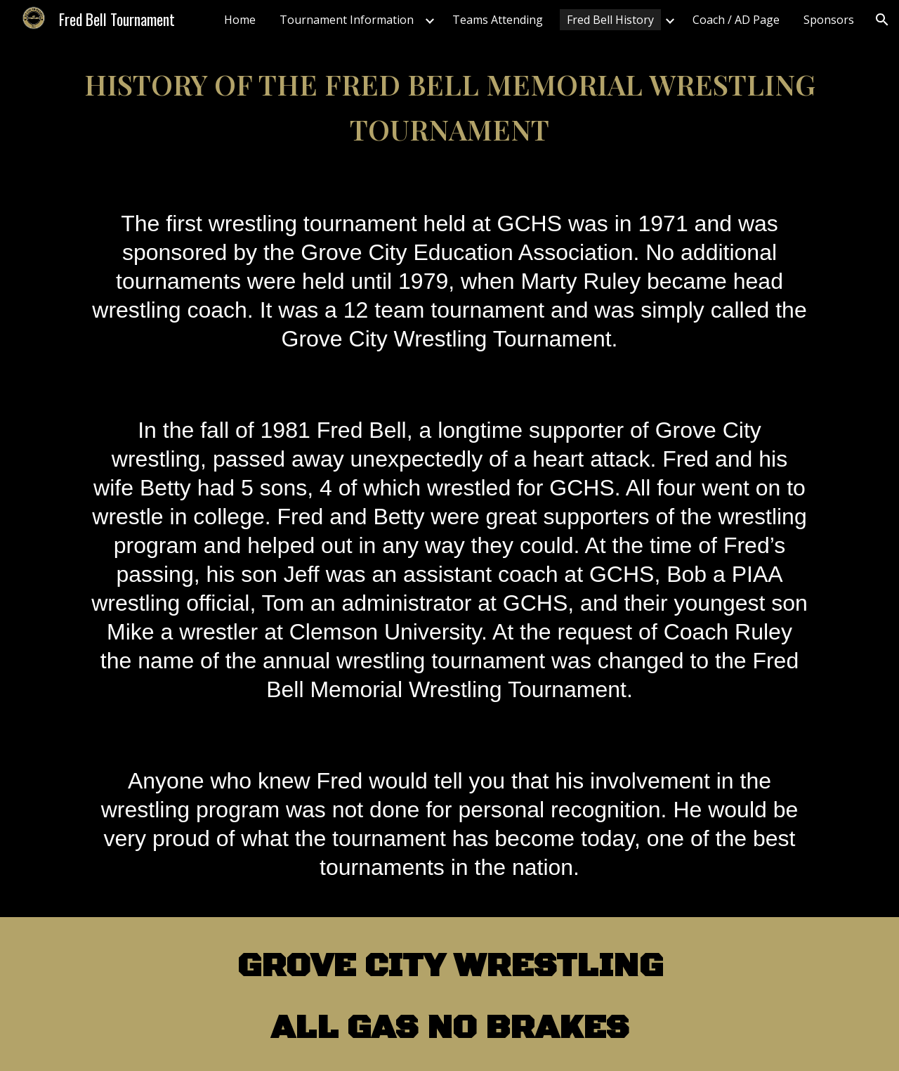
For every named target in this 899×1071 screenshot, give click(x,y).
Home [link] (240, 19)
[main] (449, 106)
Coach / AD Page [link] (736, 19)
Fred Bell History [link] (610, 19)
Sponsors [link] (828, 19)
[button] (882, 20)
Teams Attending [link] (497, 19)
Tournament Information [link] (347, 19)
